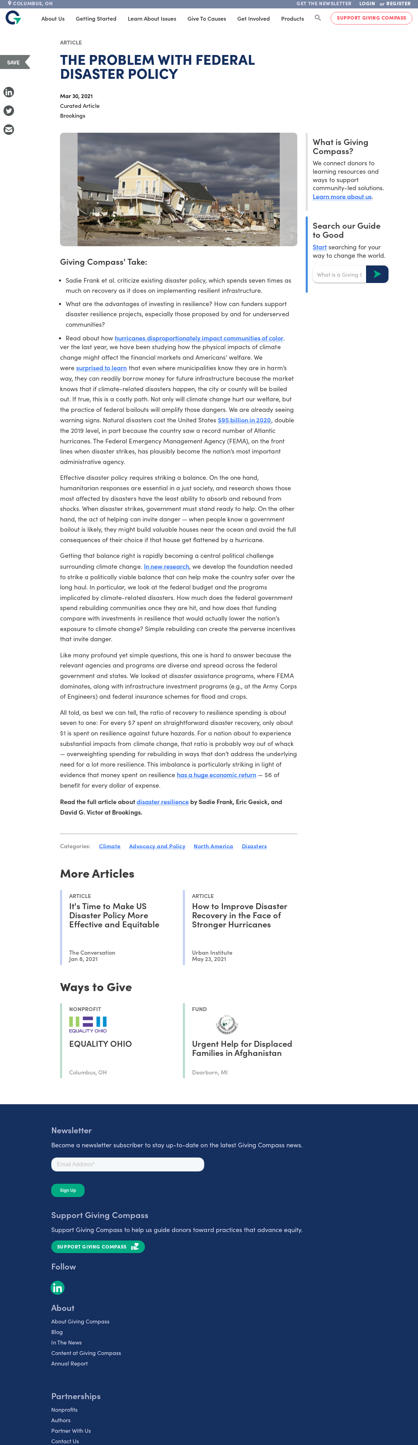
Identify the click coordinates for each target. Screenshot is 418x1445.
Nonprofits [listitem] (64, 1409)
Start (320, 246)
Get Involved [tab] (253, 18)
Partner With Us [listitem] (71, 1430)
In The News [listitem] (66, 1342)
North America (213, 846)
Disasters (254, 846)
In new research (166, 566)
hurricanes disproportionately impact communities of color (199, 337)
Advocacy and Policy (157, 846)
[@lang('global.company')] (13, 18)
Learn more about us (342, 196)
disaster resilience (163, 801)
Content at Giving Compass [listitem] (86, 1352)
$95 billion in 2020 (244, 419)
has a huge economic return (217, 774)
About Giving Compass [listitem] (80, 1321)
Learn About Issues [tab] (152, 18)
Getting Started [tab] (96, 18)
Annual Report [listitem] (69, 1363)
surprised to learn (101, 367)
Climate (110, 846)
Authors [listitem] (61, 1420)
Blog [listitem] (57, 1331)
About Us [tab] (53, 18)
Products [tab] (292, 18)
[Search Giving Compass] (318, 18)
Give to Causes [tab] (206, 18)
